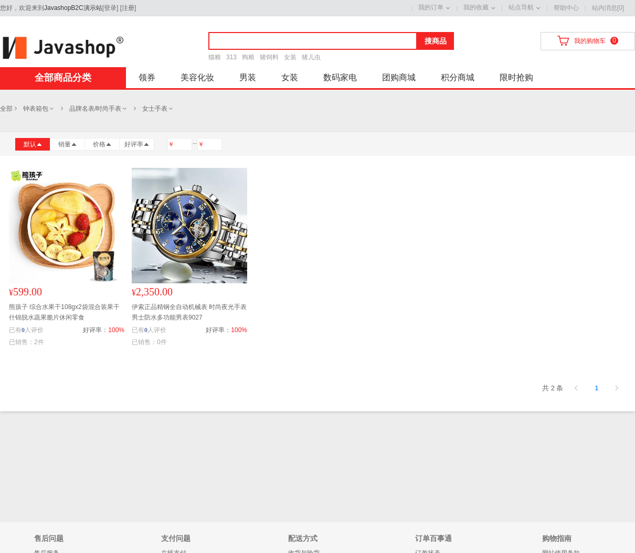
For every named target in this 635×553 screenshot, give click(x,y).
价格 (102, 144)
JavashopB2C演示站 (73, 8)
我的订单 (430, 7)
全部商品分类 (63, 77)
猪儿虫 (311, 57)
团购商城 (399, 77)
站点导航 (521, 7)
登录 (110, 8)
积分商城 (457, 77)
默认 (33, 144)
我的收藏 (476, 7)
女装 (290, 57)
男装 (247, 77)
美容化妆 (197, 77)
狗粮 (248, 57)
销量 (67, 144)
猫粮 (214, 57)
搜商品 (436, 41)
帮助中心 (566, 8)
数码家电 (340, 77)
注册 (128, 8)
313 (231, 57)
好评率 (137, 144)
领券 (147, 77)
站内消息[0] (608, 8)
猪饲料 (269, 57)
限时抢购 (516, 77)
